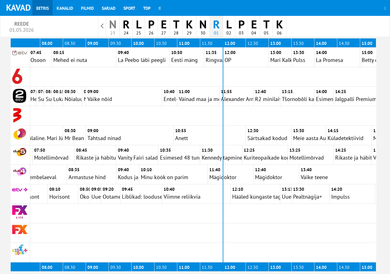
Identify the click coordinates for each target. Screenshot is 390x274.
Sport (129, 8)
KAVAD (18, 7)
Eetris (42, 8)
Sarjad (108, 8)
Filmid (87, 8)
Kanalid (65, 8)
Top (147, 8)
